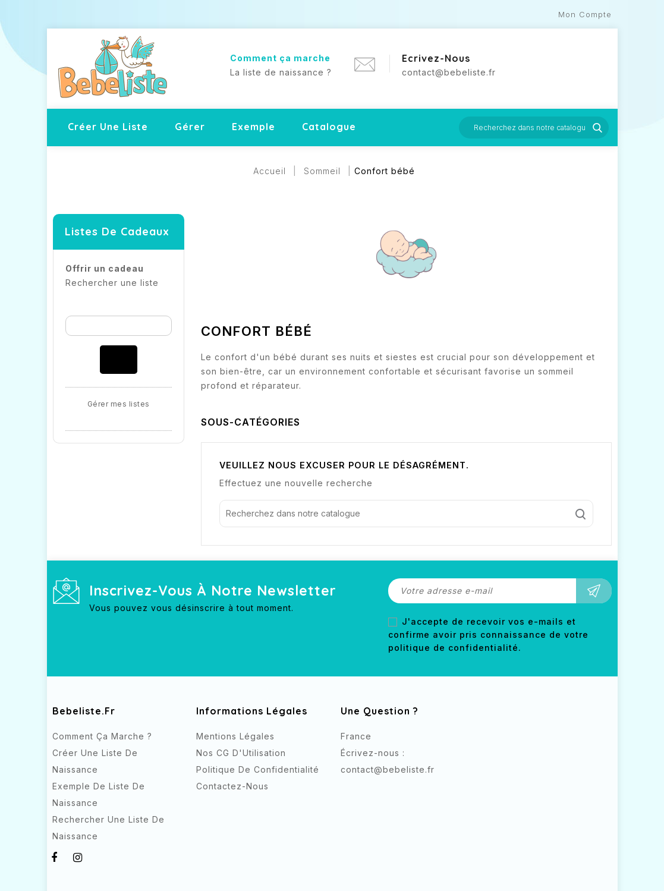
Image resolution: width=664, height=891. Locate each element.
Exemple (253, 127)
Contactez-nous (232, 786)
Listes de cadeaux (117, 231)
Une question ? (379, 711)
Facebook (351, 791)
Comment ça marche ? (102, 736)
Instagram (374, 791)
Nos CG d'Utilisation (241, 753)
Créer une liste (108, 127)
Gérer (190, 127)
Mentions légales (235, 736)
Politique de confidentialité (257, 769)
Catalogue (329, 127)
